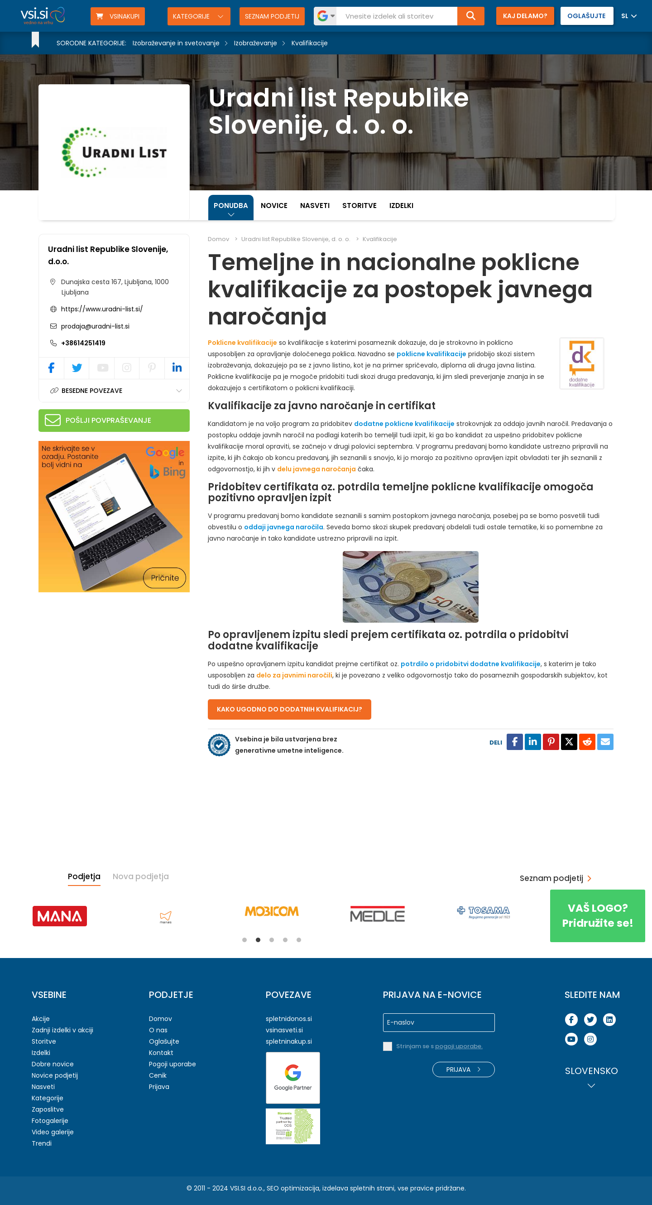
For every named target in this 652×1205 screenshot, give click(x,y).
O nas (158, 1030)
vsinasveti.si (284, 1030)
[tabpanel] (60, 916)
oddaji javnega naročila (283, 527)
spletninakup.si (289, 1041)
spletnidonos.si (289, 1018)
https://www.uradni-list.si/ (102, 309)
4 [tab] (285, 939)
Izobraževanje (255, 43)
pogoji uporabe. (459, 1046)
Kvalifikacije (310, 43)
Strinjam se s (439, 1046)
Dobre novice (53, 1064)
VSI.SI (237, 1188)
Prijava (159, 1086)
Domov (218, 239)
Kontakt (161, 1052)
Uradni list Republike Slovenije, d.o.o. (108, 255)
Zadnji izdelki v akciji (62, 1030)
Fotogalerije (50, 1120)
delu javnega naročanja (316, 469)
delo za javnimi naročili (294, 675)
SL (624, 15)
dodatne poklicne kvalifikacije (404, 423)
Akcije (41, 1018)
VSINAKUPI (117, 16)
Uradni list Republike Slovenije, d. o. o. (295, 239)
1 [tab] (244, 939)
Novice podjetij (55, 1075)
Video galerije (53, 1132)
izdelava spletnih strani (358, 1188)
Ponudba (231, 205)
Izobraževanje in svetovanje (176, 43)
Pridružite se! (597, 915)
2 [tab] (258, 939)
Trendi (42, 1143)
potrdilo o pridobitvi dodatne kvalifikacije (471, 663)
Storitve (359, 205)
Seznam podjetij (272, 16)
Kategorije (192, 16)
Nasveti (315, 205)
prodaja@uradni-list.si (94, 326)
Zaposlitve (48, 1109)
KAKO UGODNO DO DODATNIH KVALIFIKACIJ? (289, 709)
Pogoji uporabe (172, 1064)
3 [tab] (271, 939)
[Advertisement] (106, 658)
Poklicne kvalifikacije (242, 342)
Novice (274, 205)
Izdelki (401, 205)
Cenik (158, 1075)
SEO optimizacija (293, 1188)
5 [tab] (298, 939)
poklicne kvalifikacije (431, 353)
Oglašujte (164, 1041)
